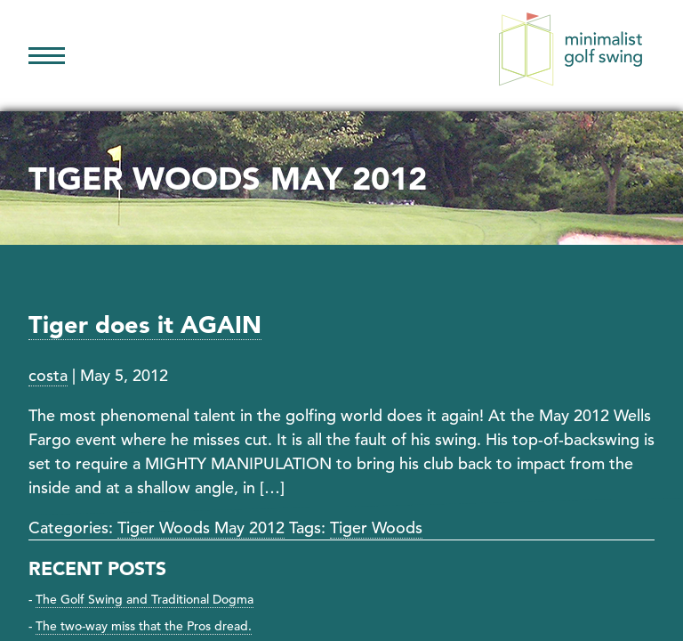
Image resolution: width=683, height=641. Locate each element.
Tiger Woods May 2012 (201, 527)
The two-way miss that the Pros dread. (144, 626)
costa (48, 375)
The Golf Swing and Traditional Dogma (144, 599)
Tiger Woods (376, 527)
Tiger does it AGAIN (144, 324)
